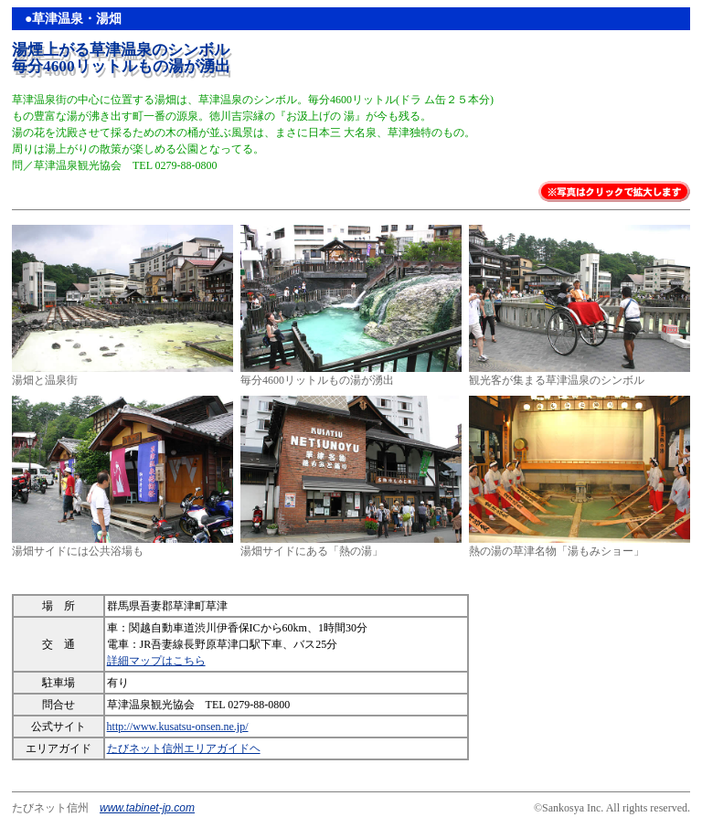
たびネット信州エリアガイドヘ (184, 748)
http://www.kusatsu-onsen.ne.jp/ (178, 726)
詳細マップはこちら (156, 660)
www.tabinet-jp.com (147, 807)
